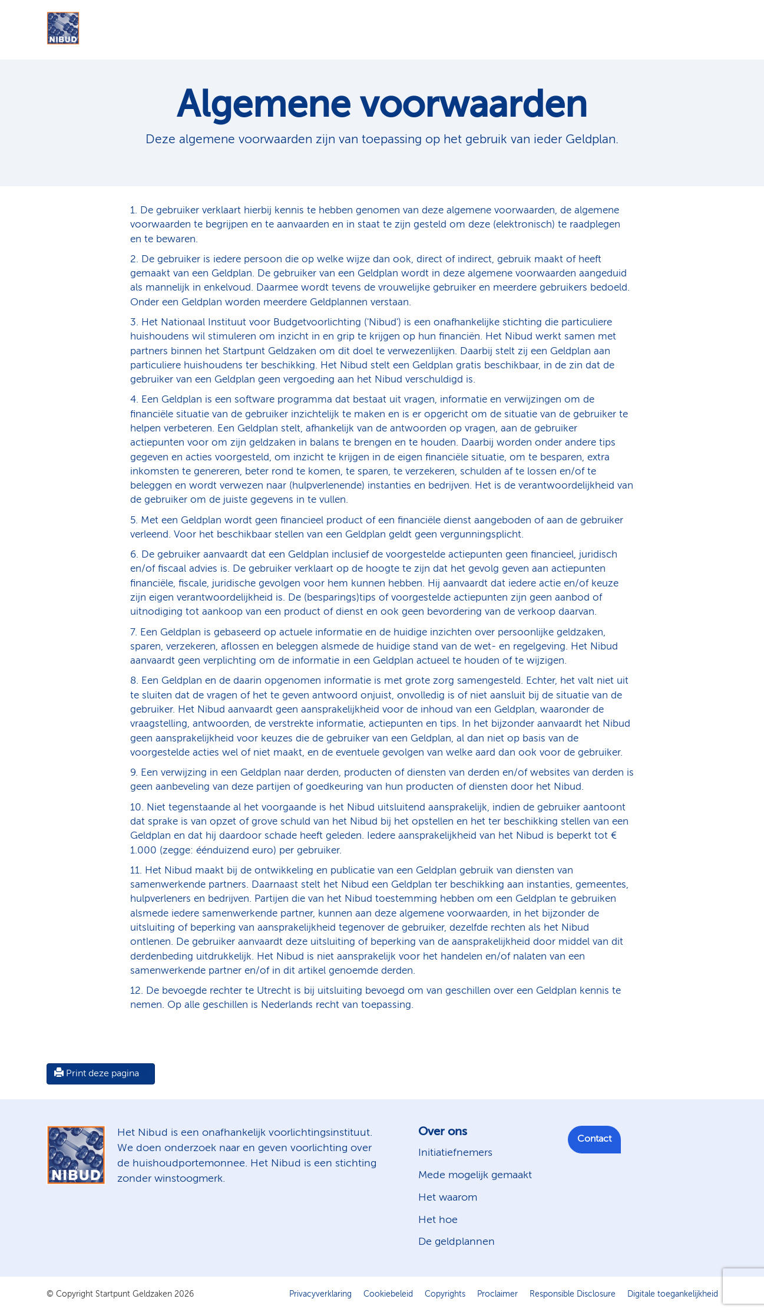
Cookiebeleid (388, 1294)
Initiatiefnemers (455, 1153)
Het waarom (447, 1197)
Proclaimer (497, 1294)
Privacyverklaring (320, 1294)
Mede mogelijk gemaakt (475, 1175)
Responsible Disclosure (573, 1294)
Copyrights (445, 1294)
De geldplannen (456, 1242)
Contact (594, 1139)
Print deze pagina (96, 1073)
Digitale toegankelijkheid (672, 1294)
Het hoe (438, 1220)
